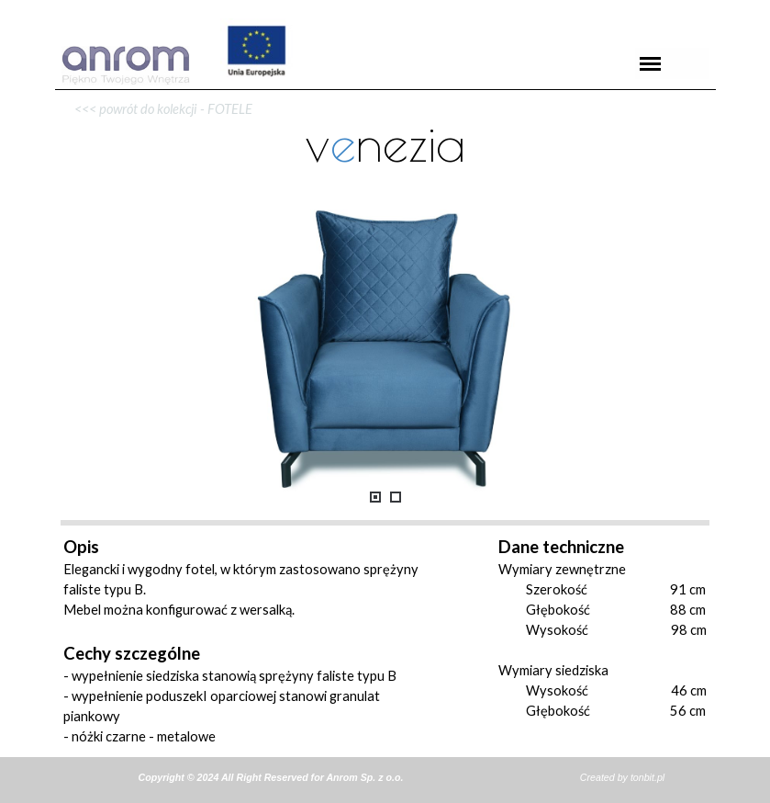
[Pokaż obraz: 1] (375, 497)
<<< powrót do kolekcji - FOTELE (157, 109)
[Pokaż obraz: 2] (395, 497)
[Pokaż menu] (650, 63)
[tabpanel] (385, 89)
